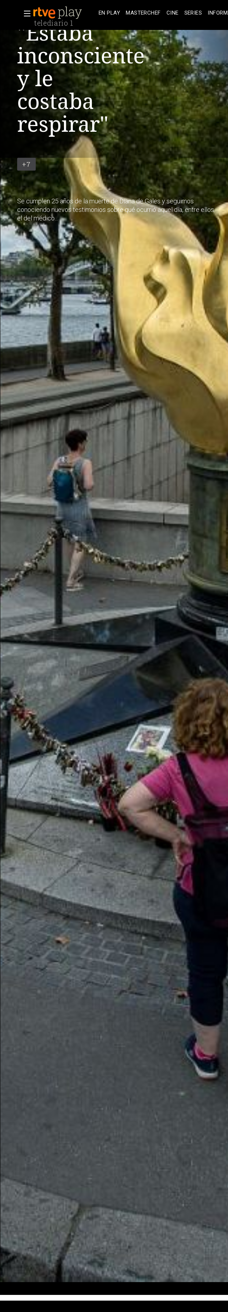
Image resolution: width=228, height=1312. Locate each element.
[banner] (64, 13)
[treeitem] (109, 13)
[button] (25, 13)
